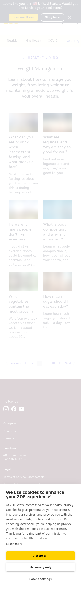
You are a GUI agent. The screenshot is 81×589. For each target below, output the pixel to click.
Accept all (40, 556)
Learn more (14, 544)
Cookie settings (40, 579)
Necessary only (40, 567)
